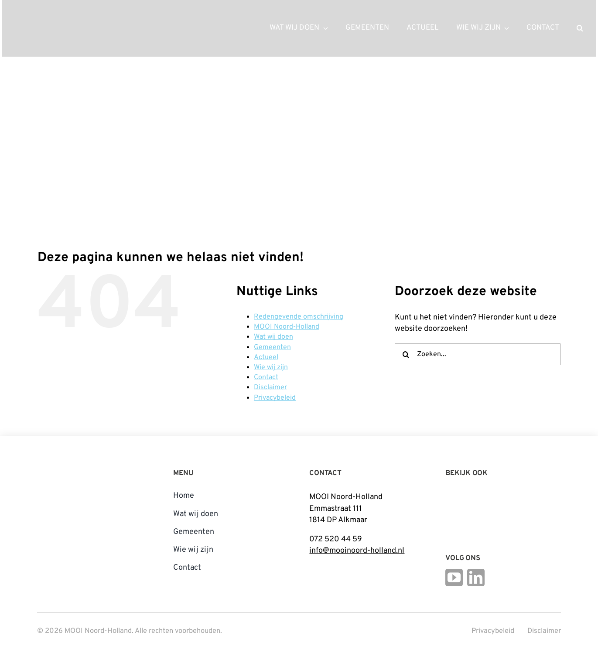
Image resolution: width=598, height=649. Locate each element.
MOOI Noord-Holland (286, 327)
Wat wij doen (273, 337)
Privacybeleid (275, 398)
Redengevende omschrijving (298, 317)
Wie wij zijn (271, 367)
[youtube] (454, 577)
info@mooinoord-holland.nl (356, 551)
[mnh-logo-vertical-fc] (70, 467)
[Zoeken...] (477, 354)
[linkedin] (476, 577)
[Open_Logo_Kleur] (506, 508)
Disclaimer (270, 387)
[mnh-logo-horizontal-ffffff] (58, 17)
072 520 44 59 (335, 539)
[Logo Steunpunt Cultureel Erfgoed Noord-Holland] (456, 494)
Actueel (266, 357)
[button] (580, 28)
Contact (266, 377)
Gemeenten (272, 347)
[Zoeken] (406, 354)
